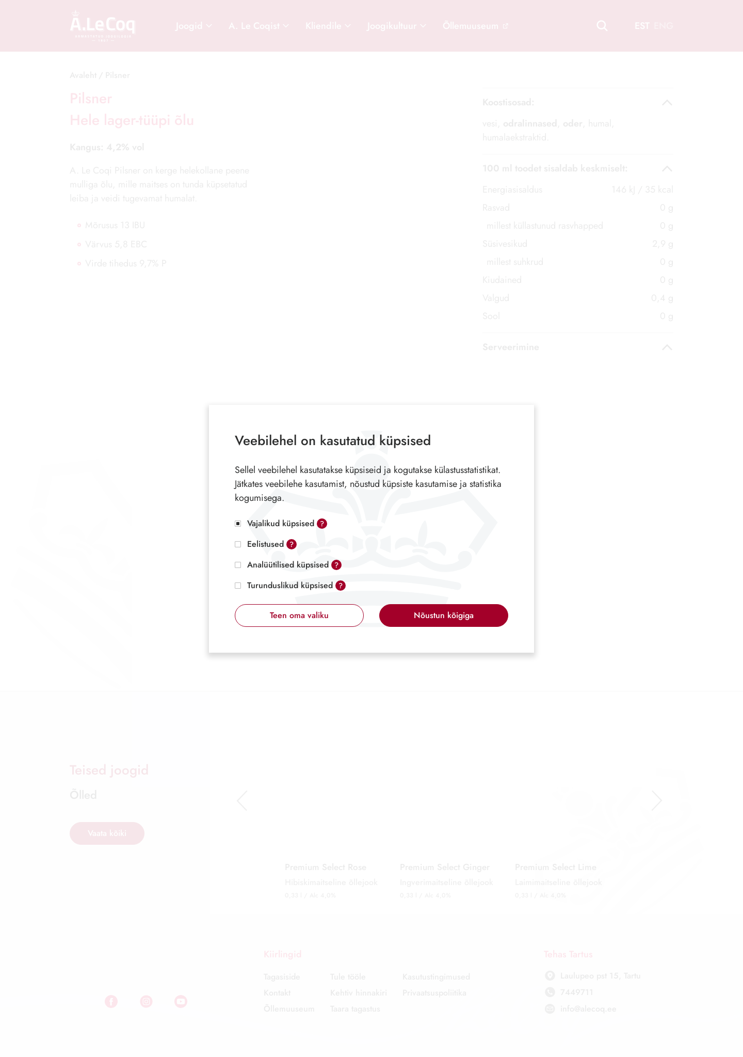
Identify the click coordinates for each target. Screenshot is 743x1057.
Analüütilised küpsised (288, 565)
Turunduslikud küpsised (290, 585)
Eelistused (265, 544)
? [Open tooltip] (322, 523)
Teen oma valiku (299, 615)
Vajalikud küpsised (280, 523)
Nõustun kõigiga (444, 615)
